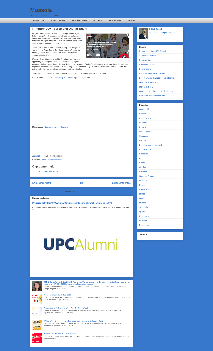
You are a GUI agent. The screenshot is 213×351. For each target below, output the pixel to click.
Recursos (143, 171)
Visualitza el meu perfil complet (162, 33)
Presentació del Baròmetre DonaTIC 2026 (59, 334)
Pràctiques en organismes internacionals (156, 96)
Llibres (142, 194)
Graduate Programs (147, 82)
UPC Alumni (144, 140)
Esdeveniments (145, 118)
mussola (142, 203)
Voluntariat (143, 207)
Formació (143, 123)
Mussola (41, 10)
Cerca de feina (114, 20)
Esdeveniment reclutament (51, 160)
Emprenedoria (145, 69)
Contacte (131, 20)
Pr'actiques (144, 225)
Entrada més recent (41, 183)
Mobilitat (142, 167)
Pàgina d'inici (39, 20)
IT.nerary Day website (61, 78)
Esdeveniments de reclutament (152, 73)
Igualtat (142, 212)
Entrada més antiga (121, 183)
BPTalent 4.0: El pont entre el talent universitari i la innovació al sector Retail (73, 321)
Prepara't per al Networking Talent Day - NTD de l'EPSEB (65, 308)
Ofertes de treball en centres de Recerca (156, 91)
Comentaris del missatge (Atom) (87, 192)
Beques (142, 127)
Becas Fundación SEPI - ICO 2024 (57, 295)
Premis (142, 163)
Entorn (142, 185)
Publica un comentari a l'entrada (48, 171)
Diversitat (143, 180)
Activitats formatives (147, 56)
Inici (81, 183)
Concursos (143, 136)
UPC (141, 158)
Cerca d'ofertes (58, 20)
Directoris (143, 220)
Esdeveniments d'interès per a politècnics (156, 78)
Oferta (142, 198)
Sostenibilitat (144, 216)
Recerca (142, 114)
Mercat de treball (146, 87)
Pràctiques (143, 154)
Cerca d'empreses (79, 20)
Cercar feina (144, 189)
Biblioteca (97, 20)
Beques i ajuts (145, 60)
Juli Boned (157, 29)
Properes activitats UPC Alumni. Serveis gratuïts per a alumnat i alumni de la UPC (72, 203)
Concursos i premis (147, 65)
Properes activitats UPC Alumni (152, 51)
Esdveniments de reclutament (56, 127)
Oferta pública (145, 109)
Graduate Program (147, 176)
